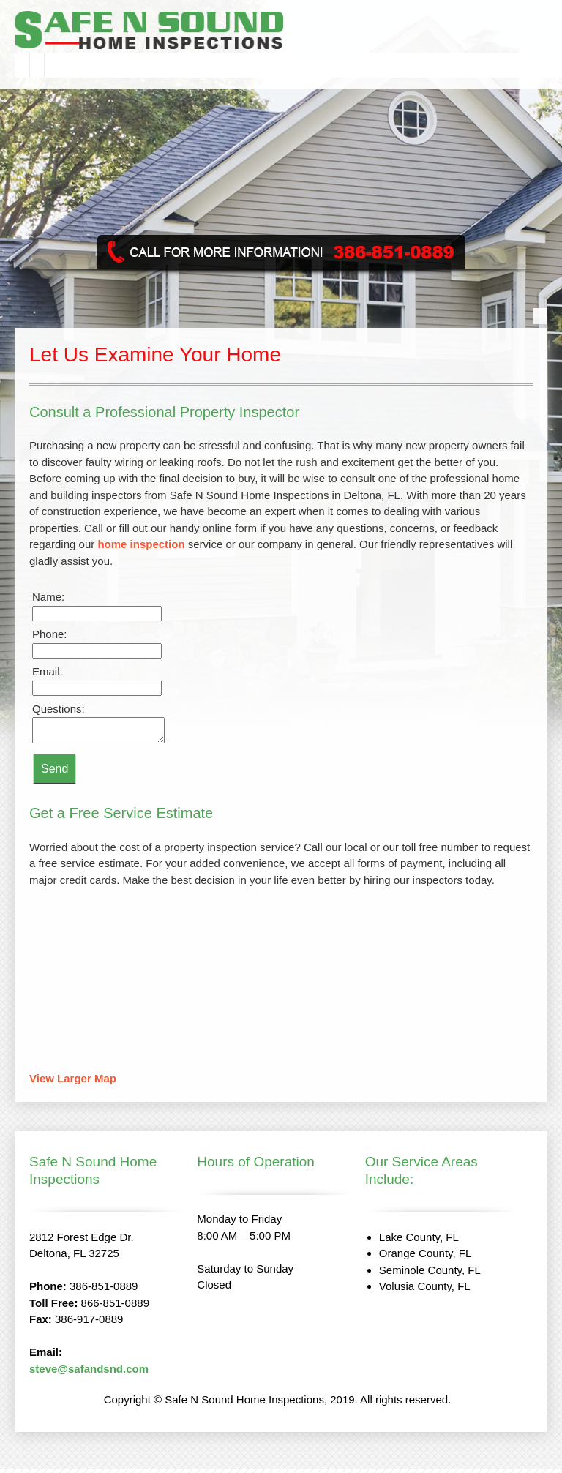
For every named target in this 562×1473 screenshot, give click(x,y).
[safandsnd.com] (206, 32)
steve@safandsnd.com (89, 1373)
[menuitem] (22, 65)
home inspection (140, 544)
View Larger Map (72, 1082)
